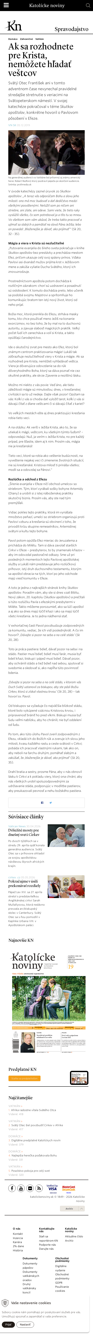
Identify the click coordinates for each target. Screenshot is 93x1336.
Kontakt (18, 1233)
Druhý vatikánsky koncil (29, 1288)
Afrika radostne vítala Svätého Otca (33, 1110)
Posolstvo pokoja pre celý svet (30, 1170)
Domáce (14, 1136)
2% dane (18, 1246)
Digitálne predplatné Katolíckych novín (36, 1140)
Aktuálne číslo (74, 1236)
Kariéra (17, 1242)
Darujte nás (46, 1248)
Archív (69, 1208)
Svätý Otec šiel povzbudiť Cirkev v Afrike (37, 1125)
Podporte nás (47, 1244)
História (18, 1250)
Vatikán (14, 1106)
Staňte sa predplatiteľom (24, 1078)
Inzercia (18, 1238)
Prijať (8, 1324)
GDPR (58, 1282)
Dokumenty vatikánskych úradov (31, 1276)
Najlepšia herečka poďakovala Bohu (34, 1155)
